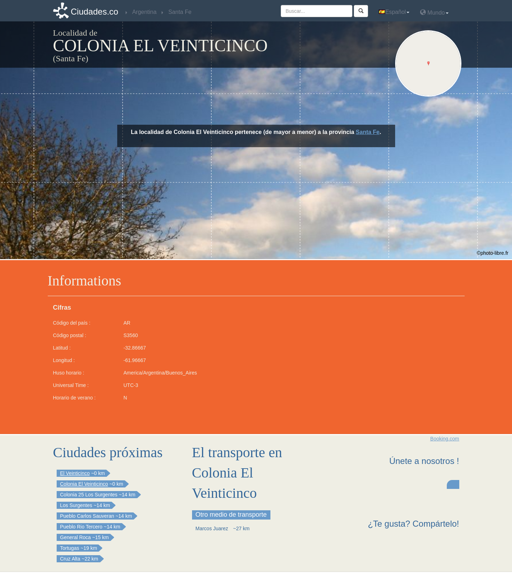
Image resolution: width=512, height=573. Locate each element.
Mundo (434, 12)
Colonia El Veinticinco (84, 484)
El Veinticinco (75, 473)
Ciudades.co (94, 11)
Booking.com (444, 439)
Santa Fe (368, 132)
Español (394, 12)
